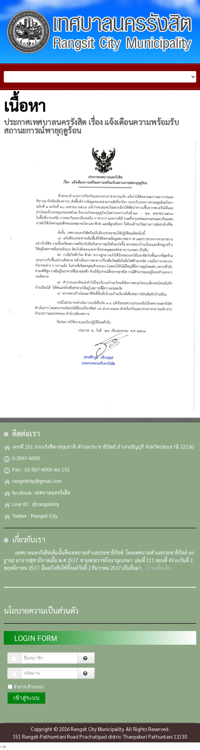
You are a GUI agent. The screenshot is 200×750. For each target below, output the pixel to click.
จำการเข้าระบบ (29, 686)
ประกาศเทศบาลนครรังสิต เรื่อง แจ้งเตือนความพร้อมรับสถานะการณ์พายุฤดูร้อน (91, 126)
